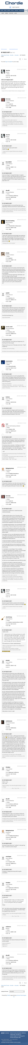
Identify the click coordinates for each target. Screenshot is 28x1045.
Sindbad (8, 767)
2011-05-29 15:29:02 (21, 69)
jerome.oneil (9, 326)
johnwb (8, 660)
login (6, 61)
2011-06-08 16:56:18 (21, 766)
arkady (7, 253)
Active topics (4, 49)
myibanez (8, 926)
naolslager (8, 856)
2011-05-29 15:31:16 (21, 97)
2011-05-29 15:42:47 (21, 133)
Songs (5, 10)
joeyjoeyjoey (9, 361)
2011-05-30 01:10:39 (21, 360)
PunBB (8, 995)
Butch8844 (9, 162)
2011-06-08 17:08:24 (21, 797)
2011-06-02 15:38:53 (21, 720)
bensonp (8, 99)
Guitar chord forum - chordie (7, 55)
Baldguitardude (10, 468)
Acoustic (17, 55)
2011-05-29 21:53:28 (21, 325)
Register (11, 13)
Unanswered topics (13, 49)
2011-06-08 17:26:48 (21, 829)
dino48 (7, 190)
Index (3, 13)
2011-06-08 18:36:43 (21, 855)
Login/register (15, 7)
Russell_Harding (10, 220)
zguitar (7, 293)
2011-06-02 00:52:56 (21, 616)
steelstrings (9, 617)
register (10, 61)
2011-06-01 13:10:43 (22, 423)
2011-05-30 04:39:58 (21, 395)
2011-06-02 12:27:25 (21, 659)
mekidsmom (9, 721)
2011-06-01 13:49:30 (21, 494)
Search (6, 13)
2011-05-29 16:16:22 (21, 219)
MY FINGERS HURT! (5, 52)
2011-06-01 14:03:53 (21, 588)
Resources (21, 10)
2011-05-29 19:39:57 (21, 291)
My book (16, 10)
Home (2, 10)
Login (15, 13)
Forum (26, 10)
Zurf (7, 424)
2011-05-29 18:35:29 (21, 252)
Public (12, 10)
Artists (8, 10)
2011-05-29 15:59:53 (21, 189)
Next (25, 59)
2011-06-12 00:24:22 (21, 925)
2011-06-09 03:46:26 (21, 881)
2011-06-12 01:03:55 (21, 954)
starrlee (8, 70)
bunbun (8, 397)
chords (18, 1042)
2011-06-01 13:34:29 (21, 467)
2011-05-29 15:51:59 (21, 160)
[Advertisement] (14, 29)
